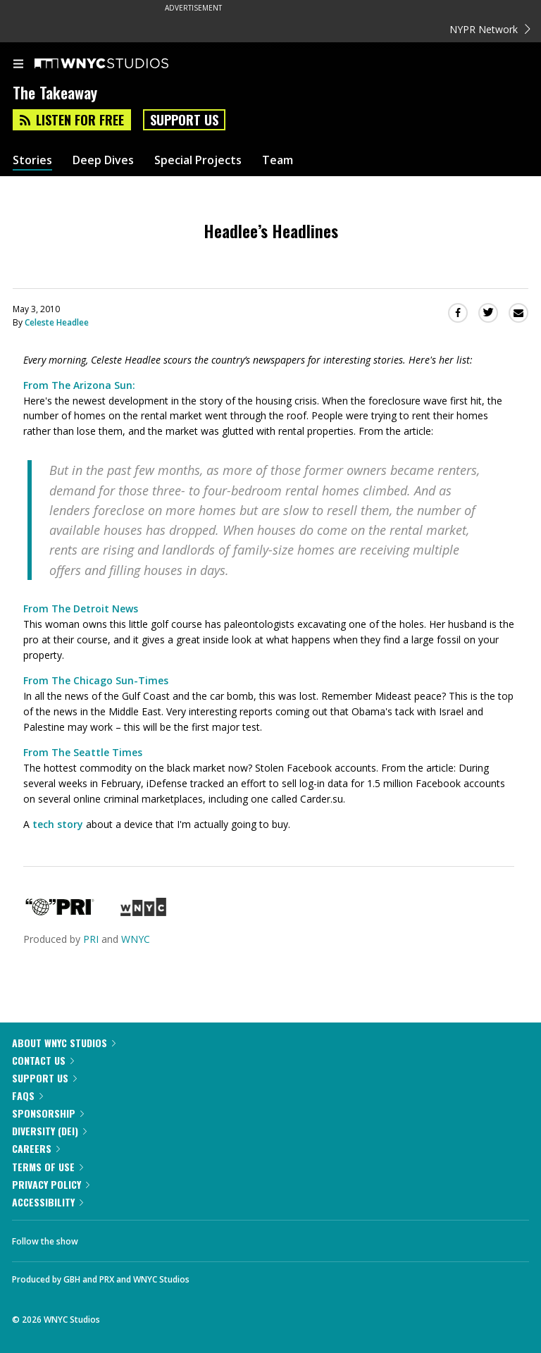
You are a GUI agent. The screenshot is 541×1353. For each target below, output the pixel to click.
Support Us (184, 120)
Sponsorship (48, 1113)
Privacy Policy (50, 1184)
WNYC (135, 939)
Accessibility (47, 1201)
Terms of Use (47, 1166)
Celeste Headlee (57, 322)
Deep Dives (103, 160)
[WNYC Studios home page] (119, 64)
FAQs (27, 1095)
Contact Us (43, 1060)
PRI (91, 939)
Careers (36, 1148)
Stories (32, 160)
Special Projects (198, 160)
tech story (57, 824)
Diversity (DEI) (49, 1130)
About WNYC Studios (64, 1042)
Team (277, 160)
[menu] (18, 64)
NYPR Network (489, 29)
